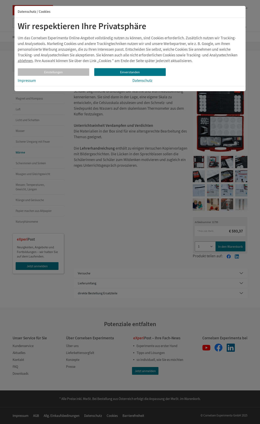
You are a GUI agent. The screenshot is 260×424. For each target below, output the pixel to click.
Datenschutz (142, 80)
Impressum (27, 80)
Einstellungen (53, 72)
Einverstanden (130, 72)
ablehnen (25, 60)
